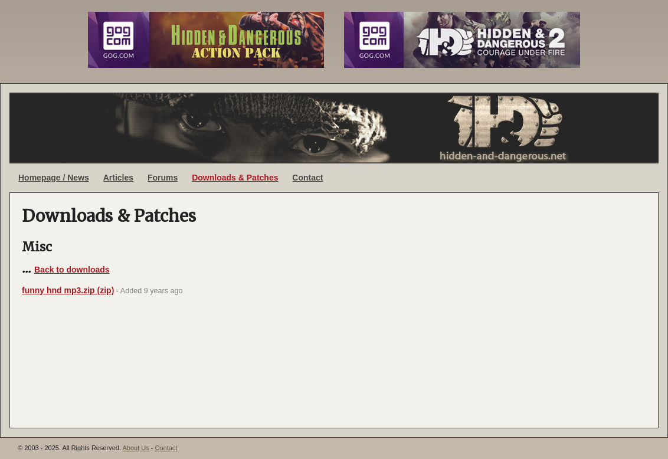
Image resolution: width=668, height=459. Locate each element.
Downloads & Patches (235, 177)
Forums (163, 177)
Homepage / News (53, 177)
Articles (118, 177)
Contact (307, 177)
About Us (135, 447)
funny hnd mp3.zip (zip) (68, 290)
